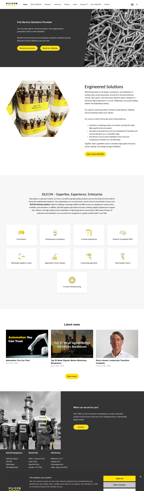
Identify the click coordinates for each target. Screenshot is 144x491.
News (75, 4)
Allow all (119, 464)
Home (25, 4)
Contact (106, 4)
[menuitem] (134, 4)
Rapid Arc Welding (50, 48)
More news (72, 376)
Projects (67, 4)
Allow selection (119, 470)
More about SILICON (95, 154)
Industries (57, 4)
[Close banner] (140, 462)
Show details (118, 487)
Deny (119, 477)
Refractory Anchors (27, 48)
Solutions (47, 4)
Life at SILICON (96, 4)
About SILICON (36, 4)
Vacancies (83, 4)
